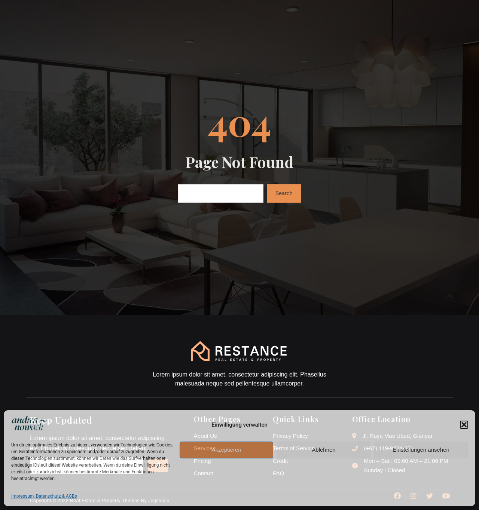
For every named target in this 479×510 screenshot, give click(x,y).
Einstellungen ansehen (421, 449)
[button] (464, 424)
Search (284, 193)
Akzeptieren (226, 449)
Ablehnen (323, 449)
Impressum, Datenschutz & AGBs (44, 496)
